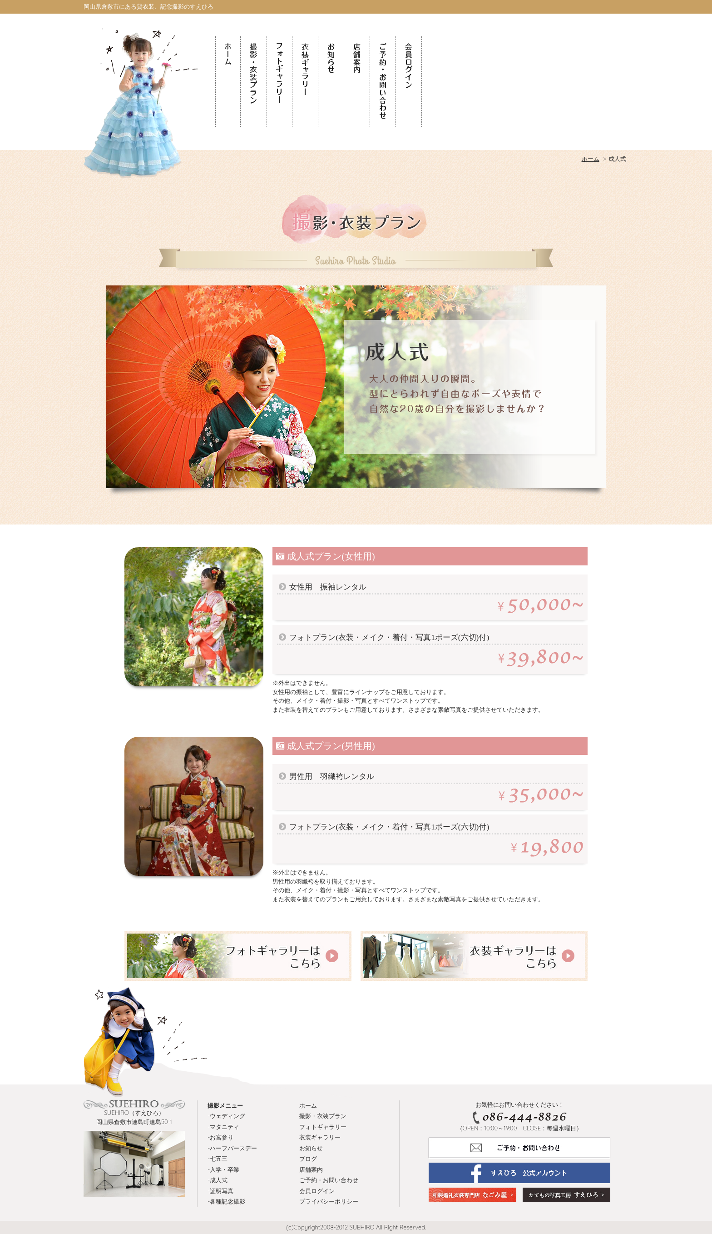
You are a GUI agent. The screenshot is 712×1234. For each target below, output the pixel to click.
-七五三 (217, 1158)
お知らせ (311, 1148)
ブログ (308, 1158)
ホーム (308, 1105)
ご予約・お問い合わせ (328, 1180)
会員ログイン (317, 1190)
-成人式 (217, 1180)
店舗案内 (311, 1169)
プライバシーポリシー (328, 1201)
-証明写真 (220, 1190)
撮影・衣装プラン (322, 1115)
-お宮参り (220, 1137)
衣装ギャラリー (320, 1137)
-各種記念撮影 (226, 1201)
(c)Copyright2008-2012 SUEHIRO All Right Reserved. (356, 1227)
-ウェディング (226, 1115)
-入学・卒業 (223, 1169)
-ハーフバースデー (232, 1148)
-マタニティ (223, 1126)
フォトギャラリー (322, 1126)
